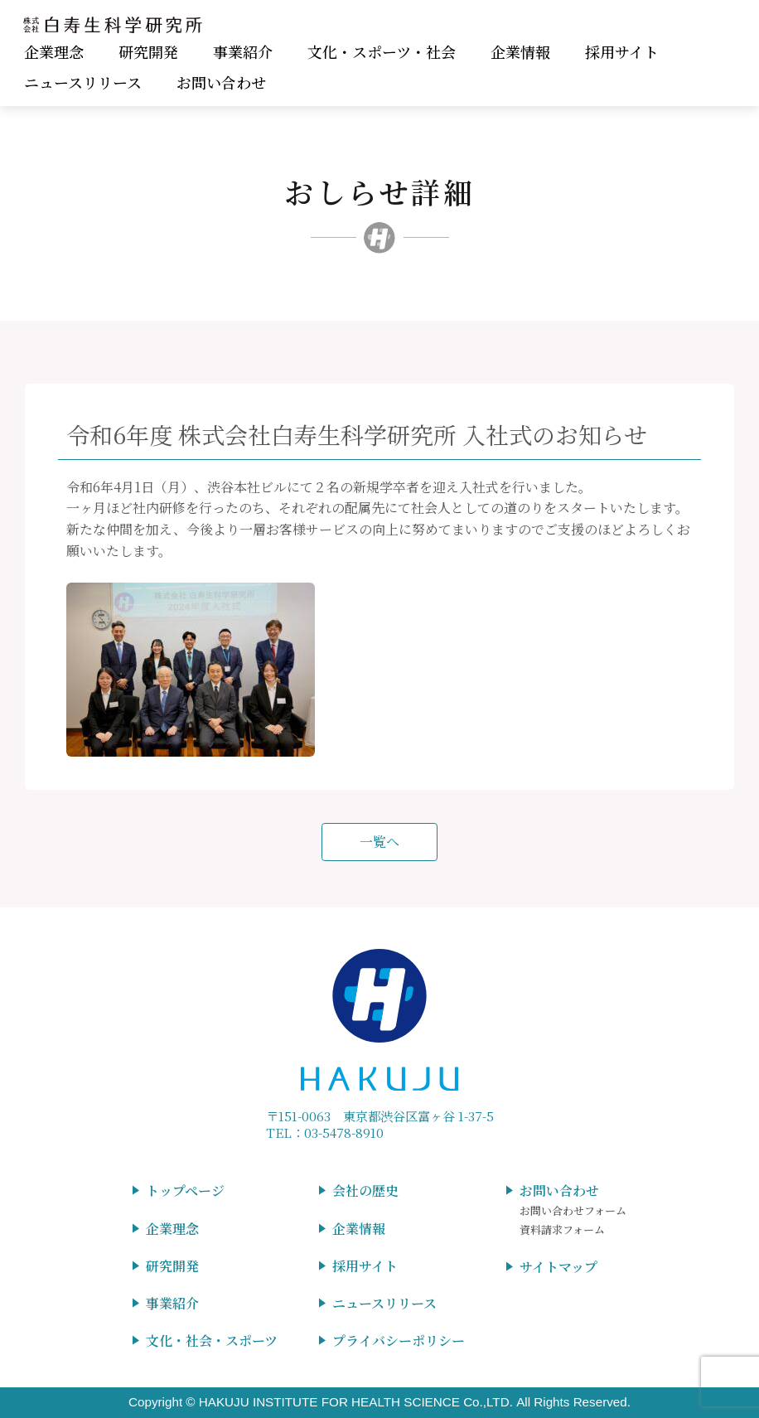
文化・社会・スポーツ (212, 1340)
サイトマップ (558, 1266)
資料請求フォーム (562, 1229)
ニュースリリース (83, 82)
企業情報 (520, 51)
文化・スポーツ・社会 (381, 51)
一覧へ (379, 841)
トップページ (185, 1190)
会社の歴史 (365, 1190)
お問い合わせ (221, 82)
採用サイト (622, 51)
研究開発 (148, 51)
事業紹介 (243, 51)
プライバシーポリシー (398, 1340)
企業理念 (54, 51)
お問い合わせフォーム (573, 1210)
